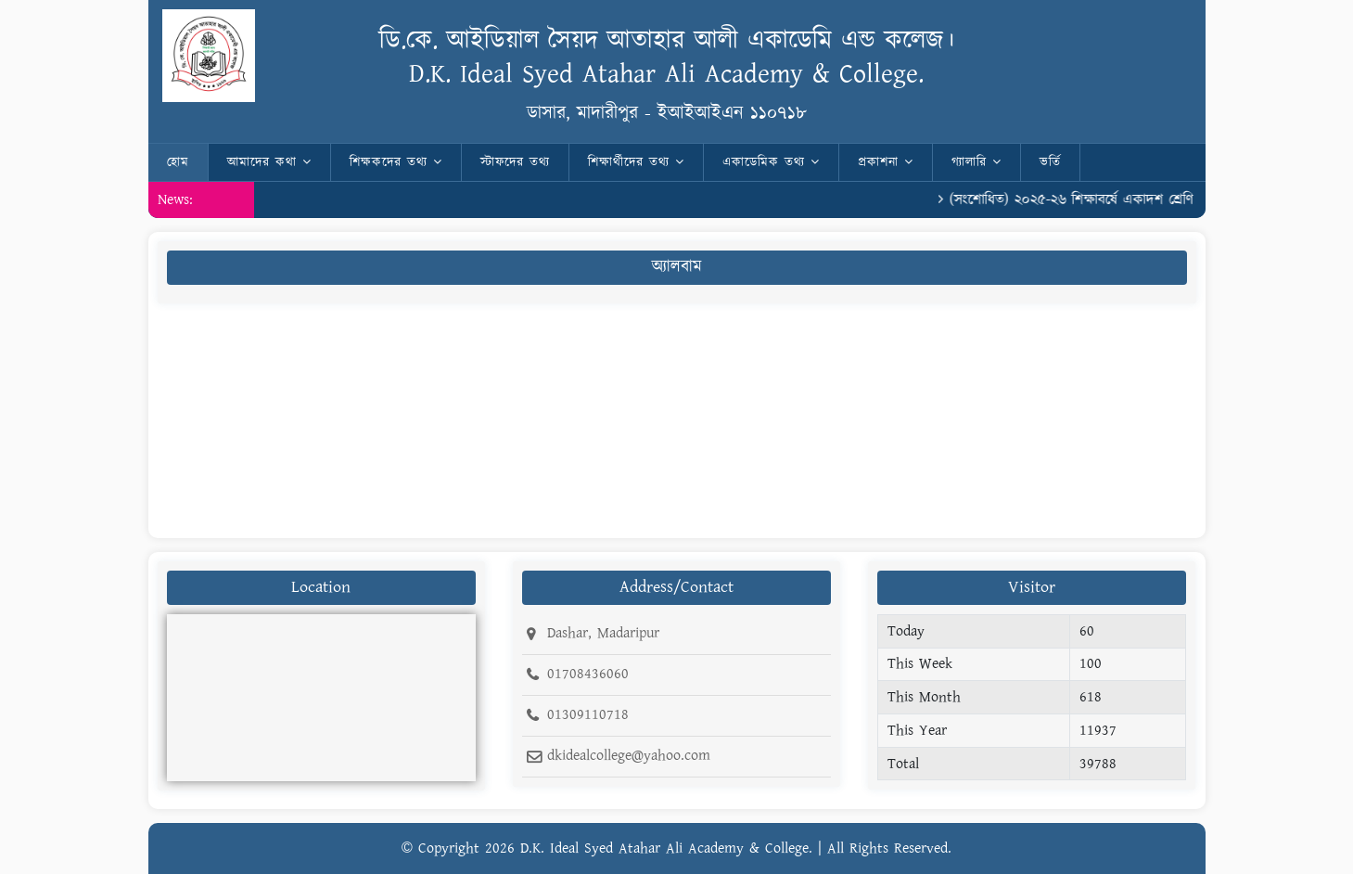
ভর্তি (1050, 162)
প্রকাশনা (885, 162)
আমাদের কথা (269, 162)
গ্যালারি (976, 162)
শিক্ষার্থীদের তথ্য (636, 162)
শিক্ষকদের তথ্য (396, 162)
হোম (178, 162)
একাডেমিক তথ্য (771, 162)
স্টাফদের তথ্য (515, 162)
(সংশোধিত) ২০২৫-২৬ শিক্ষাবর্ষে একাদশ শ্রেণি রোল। (1091, 200)
